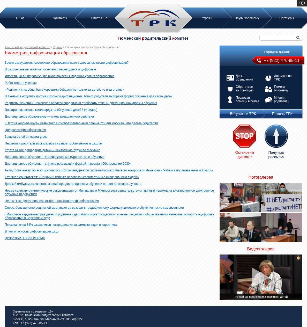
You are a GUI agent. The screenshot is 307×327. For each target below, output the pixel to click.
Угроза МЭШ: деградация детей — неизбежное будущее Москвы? (52, 150)
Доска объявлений (244, 77)
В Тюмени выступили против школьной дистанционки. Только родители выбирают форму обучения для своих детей (89, 96)
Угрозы (207, 18)
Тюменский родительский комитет (27, 47)
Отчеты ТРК (100, 18)
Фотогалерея (261, 177)
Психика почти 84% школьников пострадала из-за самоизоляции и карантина (61, 225)
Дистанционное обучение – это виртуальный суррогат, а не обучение (54, 157)
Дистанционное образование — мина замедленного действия (49, 116)
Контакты (60, 18)
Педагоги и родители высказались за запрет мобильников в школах (54, 143)
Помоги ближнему (281, 88)
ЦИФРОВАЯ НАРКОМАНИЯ (25, 238)
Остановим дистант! (244, 154)
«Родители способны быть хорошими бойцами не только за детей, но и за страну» (64, 89)
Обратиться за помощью (245, 88)
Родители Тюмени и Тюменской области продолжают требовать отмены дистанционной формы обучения (81, 103)
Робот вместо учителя (21, 83)
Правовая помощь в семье (247, 99)
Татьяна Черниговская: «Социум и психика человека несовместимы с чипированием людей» (72, 177)
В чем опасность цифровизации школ (32, 231)
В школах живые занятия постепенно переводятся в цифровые (50, 69)
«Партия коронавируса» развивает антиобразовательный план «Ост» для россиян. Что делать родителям (81, 123)
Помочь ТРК (282, 114)
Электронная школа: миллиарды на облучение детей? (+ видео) (51, 110)
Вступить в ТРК (243, 114)
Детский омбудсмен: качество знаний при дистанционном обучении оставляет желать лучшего (73, 184)
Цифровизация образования (25, 130)
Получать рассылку (276, 154)
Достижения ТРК (283, 77)
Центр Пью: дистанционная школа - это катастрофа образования (52, 201)
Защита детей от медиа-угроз (26, 137)
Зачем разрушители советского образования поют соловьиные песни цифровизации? (67, 62)
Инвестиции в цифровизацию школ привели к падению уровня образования (60, 76)
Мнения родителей (281, 99)
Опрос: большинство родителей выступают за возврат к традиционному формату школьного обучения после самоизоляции (94, 207)
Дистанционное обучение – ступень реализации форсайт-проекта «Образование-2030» (68, 163)
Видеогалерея (261, 249)
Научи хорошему (247, 18)
